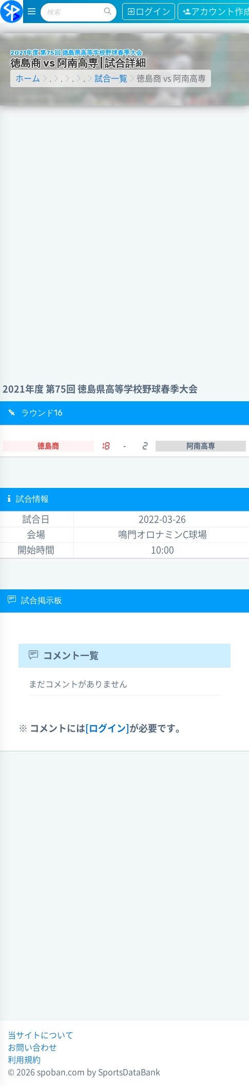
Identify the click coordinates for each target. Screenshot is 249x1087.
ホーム (27, 78)
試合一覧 (110, 78)
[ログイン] (107, 728)
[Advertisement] (123, 234)
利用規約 (24, 1060)
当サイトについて (40, 1035)
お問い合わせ (32, 1047)
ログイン (148, 11)
